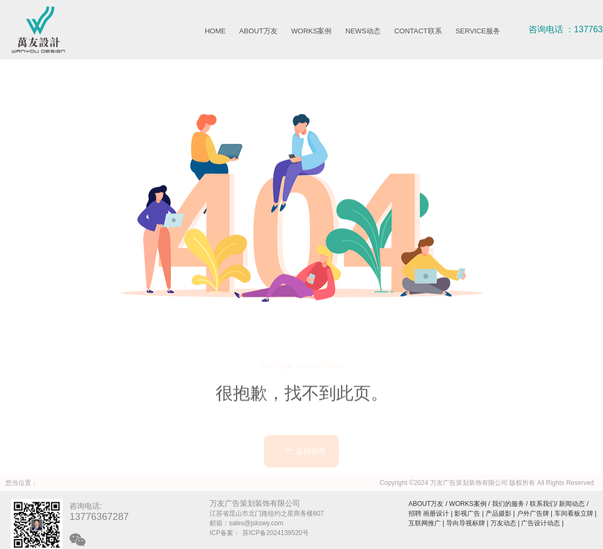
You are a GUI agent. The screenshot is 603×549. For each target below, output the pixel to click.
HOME (215, 31)
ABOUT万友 (258, 31)
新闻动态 (572, 504)
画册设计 (436, 513)
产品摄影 (498, 513)
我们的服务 (508, 504)
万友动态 (503, 523)
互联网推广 (424, 523)
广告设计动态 (540, 523)
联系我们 (543, 504)
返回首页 (304, 478)
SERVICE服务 (477, 31)
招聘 (414, 513)
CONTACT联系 (418, 31)
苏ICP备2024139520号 (275, 533)
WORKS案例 (311, 31)
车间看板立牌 (574, 513)
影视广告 (467, 513)
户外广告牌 (533, 513)
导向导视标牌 (465, 523)
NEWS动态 (362, 31)
